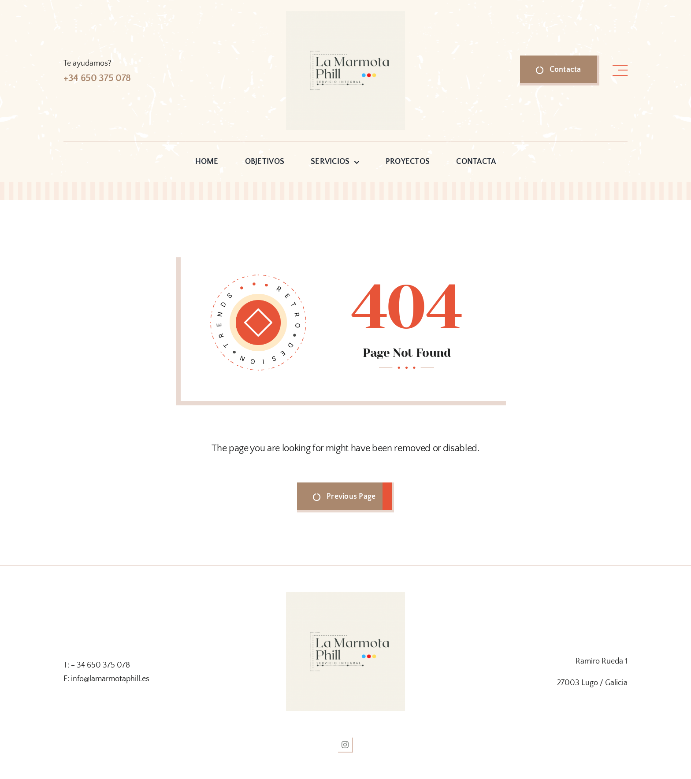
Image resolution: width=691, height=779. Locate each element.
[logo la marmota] (345, 15)
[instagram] (345, 745)
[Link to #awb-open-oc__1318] (620, 70)
